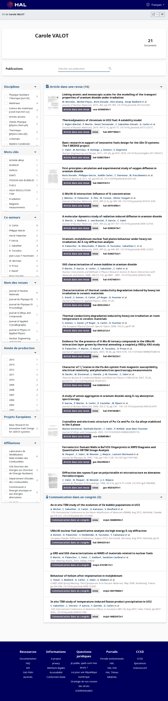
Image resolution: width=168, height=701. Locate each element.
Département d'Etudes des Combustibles (21, 480)
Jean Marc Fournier (137, 428)
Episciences (140, 663)
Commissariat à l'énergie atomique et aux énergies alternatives (20, 492)
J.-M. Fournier (110, 374)
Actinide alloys (16, 160)
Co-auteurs (20, 217)
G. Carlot (13, 225)
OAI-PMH (28, 672)
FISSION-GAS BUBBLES (21, 180)
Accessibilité (56, 672)
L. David (66, 297)
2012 (11, 369)
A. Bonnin (55, 534)
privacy (56, 663)
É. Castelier (104, 403)
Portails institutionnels (112, 658)
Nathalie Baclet (93, 428)
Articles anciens (17, 116)
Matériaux (14, 103)
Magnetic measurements (17, 205)
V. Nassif (13, 270)
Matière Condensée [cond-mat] (19, 145)
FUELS (12, 185)
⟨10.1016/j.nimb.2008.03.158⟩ (72, 612)
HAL (112, 663)
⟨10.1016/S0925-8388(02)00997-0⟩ (122, 432)
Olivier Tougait (121, 197)
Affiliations (20, 443)
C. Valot (66, 149)
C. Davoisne (121, 175)
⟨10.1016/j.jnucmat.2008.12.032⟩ (136, 249)
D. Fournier (115, 297)
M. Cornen (105, 197)
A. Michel (55, 509)
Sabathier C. (129, 245)
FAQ (28, 663)
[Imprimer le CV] (162, 14)
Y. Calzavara (117, 534)
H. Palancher (82, 197)
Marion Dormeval (72, 428)
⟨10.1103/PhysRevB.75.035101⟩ (90, 380)
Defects (13, 170)
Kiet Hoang (116, 101)
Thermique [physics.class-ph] (18, 132)
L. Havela (96, 374)
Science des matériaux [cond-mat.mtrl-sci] (21, 110)
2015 (11, 359)
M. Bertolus (15, 260)
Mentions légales (56, 667)
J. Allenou (67, 197)
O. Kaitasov (96, 509)
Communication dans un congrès (104, 497)
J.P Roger (102, 297)
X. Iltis (94, 197)
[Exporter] (155, 14)
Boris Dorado (16, 275)
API (28, 667)
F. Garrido (96, 605)
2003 (11, 404)
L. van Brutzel (96, 220)
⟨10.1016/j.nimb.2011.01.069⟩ (78, 515)
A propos (56, 658)
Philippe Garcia (87, 175)
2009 (11, 384)
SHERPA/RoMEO (84, 690)
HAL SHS (112, 667)
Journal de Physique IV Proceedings (21, 306)
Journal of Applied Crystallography (18, 323)
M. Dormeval (82, 374)
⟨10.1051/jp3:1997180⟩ (126, 457)
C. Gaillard (95, 557)
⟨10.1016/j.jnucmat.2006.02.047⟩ (140, 406)
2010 (11, 379)
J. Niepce (106, 454)
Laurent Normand (122, 454)
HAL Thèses (112, 672)
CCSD (140, 658)
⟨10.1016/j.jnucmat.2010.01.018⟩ (138, 201)
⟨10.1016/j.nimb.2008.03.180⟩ (136, 275)
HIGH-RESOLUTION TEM (20, 192)
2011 (11, 374)
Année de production (20, 350)
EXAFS (12, 175)
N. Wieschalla (86, 245)
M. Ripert (117, 403)
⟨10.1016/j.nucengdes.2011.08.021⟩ (145, 153)
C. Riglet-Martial (71, 124)
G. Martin (67, 220)
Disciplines (20, 87)
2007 (11, 394)
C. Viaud (55, 579)
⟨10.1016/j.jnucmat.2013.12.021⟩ (136, 127)
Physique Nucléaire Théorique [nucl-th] (19, 96)
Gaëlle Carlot (105, 175)
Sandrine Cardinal (113, 557)
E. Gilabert (103, 579)
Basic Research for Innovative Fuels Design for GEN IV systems (21, 428)
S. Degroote (120, 149)
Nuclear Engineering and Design (19, 340)
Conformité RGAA (56, 677)
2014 (11, 364)
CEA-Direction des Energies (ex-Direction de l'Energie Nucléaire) (21, 470)
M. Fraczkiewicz (138, 175)
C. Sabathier (15, 245)
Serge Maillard (133, 101)
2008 (11, 389)
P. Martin (88, 124)
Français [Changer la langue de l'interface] (157, 5)
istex (95, 131)
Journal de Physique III (21, 299)
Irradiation (14, 198)
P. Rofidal (119, 428)
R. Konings (93, 149)
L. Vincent (72, 605)
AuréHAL (28, 677)
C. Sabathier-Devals (126, 124)
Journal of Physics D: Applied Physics (20, 331)
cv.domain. (14, 138)
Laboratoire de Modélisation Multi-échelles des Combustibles (18, 456)
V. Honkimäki (86, 534)
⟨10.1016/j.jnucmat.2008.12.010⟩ (136, 223)
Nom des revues (20, 283)
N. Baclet (67, 374)
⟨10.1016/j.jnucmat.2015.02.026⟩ (133, 104)
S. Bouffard (111, 509)
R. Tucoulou (15, 250)
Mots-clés (20, 152)
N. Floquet (68, 454)
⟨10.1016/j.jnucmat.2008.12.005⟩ (79, 586)
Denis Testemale (104, 124)
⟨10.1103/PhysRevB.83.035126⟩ (120, 178)
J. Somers (106, 149)
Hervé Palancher (18, 235)
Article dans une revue (104, 87)
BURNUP (14, 165)
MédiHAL (112, 677)
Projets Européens (20, 417)
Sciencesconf (140, 667)
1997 (11, 410)
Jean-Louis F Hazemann (21, 255)
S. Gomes (78, 297)
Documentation (28, 658)
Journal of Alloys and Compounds (20, 314)
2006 (11, 399)
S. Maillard (80, 220)
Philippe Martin (17, 230)
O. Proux (13, 265)
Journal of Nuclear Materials (18, 292)
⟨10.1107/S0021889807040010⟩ (144, 351)
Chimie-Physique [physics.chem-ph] (18, 123)
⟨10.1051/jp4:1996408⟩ (143, 483)
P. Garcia (13, 240)
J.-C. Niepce (107, 479)
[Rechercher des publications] (110, 68)
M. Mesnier (93, 454)
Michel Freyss (84, 101)
